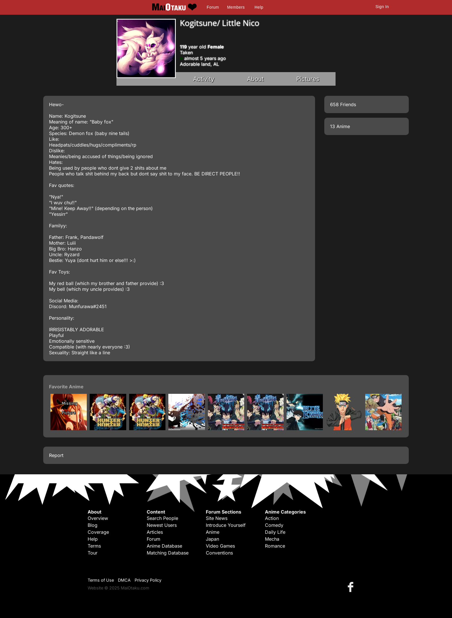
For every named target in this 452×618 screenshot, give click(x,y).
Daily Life (275, 532)
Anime (212, 532)
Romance (275, 546)
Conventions (219, 553)
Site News (216, 518)
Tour (92, 553)
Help (259, 7)
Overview (98, 518)
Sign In (382, 6)
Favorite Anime (66, 386)
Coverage (98, 532)
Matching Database (168, 553)
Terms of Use (101, 580)
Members (236, 7)
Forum (213, 7)
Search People (162, 518)
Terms (94, 546)
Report (56, 455)
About (255, 79)
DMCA (124, 580)
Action (272, 518)
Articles (155, 532)
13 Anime (340, 126)
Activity (203, 79)
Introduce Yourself (226, 525)
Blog (92, 525)
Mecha (272, 539)
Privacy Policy (148, 580)
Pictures (307, 79)
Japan (212, 539)
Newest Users (162, 525)
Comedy (274, 525)
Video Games (220, 546)
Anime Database (164, 546)
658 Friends (343, 104)
